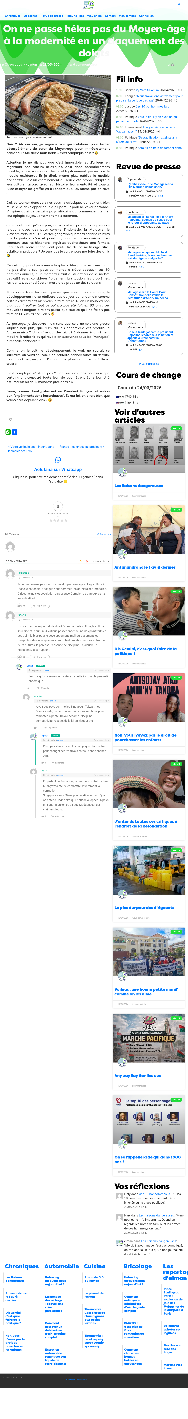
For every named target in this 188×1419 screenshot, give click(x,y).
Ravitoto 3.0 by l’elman (94, 1279)
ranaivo (46, 670)
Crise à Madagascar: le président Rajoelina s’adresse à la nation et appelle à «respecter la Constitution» (150, 337)
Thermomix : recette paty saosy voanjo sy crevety (94, 1341)
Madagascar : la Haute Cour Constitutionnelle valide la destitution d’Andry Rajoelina (147, 295)
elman (30, 665)
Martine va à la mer (173, 1366)
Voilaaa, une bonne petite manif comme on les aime (145, 991)
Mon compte (127, 15)
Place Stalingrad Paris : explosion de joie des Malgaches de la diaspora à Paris (174, 1301)
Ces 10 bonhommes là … (153, 106)
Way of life (94, 15)
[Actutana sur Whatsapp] (58, 460)
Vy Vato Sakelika (147, 90)
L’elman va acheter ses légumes (172, 1329)
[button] (149, 364)
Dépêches (30, 15)
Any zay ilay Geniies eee (137, 1075)
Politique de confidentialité (76, 1379)
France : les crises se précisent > (82, 447)
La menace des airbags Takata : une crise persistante (54, 1303)
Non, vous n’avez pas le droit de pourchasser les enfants (145, 737)
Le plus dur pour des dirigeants (144, 907)
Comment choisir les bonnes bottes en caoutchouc (133, 1356)
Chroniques (13, 15)
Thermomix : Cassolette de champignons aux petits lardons (95, 1316)
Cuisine (95, 1266)
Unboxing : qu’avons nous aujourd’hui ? (55, 1281)
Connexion (146, 15)
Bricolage (138, 1266)
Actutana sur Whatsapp (58, 469)
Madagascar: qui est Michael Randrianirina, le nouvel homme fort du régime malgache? (149, 255)
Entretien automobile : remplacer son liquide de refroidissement (56, 1356)
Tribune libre (75, 15)
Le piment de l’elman (94, 1295)
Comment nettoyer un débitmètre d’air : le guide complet (55, 1330)
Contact (110, 15)
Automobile (61, 1266)
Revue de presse (51, 15)
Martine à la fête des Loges (172, 1349)
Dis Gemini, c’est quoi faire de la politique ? (13, 1318)
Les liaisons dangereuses (138, 486)
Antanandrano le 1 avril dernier (144, 567)
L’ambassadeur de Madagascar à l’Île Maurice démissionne (150, 186)
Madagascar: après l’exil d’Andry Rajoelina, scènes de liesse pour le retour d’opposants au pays (150, 219)
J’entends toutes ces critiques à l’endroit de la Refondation (145, 823)
